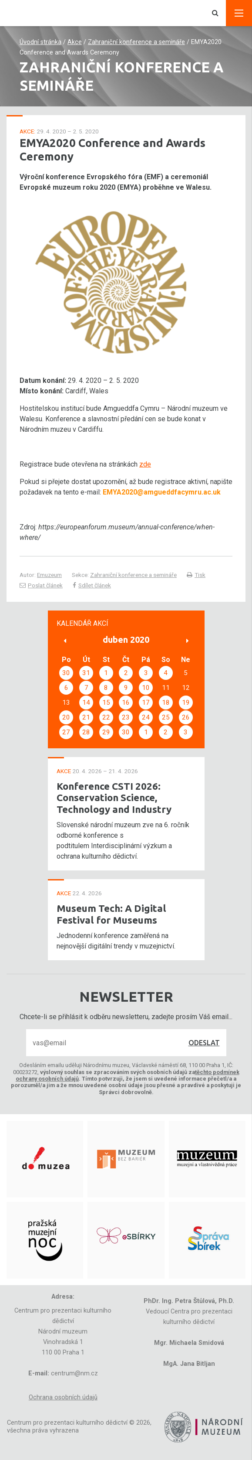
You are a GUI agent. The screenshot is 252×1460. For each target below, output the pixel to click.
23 (126, 717)
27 (66, 732)
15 (106, 702)
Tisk (196, 574)
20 (66, 717)
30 (66, 673)
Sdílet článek (92, 585)
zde (145, 464)
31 (86, 673)
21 (86, 717)
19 (186, 702)
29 (106, 732)
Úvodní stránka (40, 42)
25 (166, 717)
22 (106, 717)
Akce (74, 42)
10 (146, 688)
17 (146, 702)
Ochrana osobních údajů (63, 1397)
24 (146, 717)
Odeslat (204, 1043)
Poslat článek (41, 585)
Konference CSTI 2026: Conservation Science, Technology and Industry (114, 798)
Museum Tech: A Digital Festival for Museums (111, 914)
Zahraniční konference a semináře (136, 42)
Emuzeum (49, 574)
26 (186, 717)
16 (126, 702)
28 (86, 732)
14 (86, 702)
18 (166, 702)
